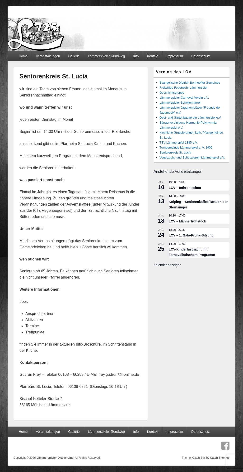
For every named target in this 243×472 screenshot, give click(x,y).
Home (23, 56)
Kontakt (152, 56)
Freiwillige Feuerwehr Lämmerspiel (183, 87)
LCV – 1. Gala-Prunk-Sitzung (191, 235)
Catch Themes (219, 457)
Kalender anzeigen (167, 265)
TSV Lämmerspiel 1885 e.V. (178, 142)
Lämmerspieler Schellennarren (180, 102)
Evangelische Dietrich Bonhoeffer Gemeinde (189, 82)
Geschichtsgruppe (171, 92)
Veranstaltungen (48, 56)
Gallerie (73, 56)
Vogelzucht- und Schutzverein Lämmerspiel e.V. (192, 157)
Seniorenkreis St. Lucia (175, 152)
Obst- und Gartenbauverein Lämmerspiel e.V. (190, 117)
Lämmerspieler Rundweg (106, 56)
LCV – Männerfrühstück (187, 221)
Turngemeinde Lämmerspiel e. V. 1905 (185, 147)
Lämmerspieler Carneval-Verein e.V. (184, 97)
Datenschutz (200, 56)
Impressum (175, 56)
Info (136, 56)
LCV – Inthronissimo (185, 188)
